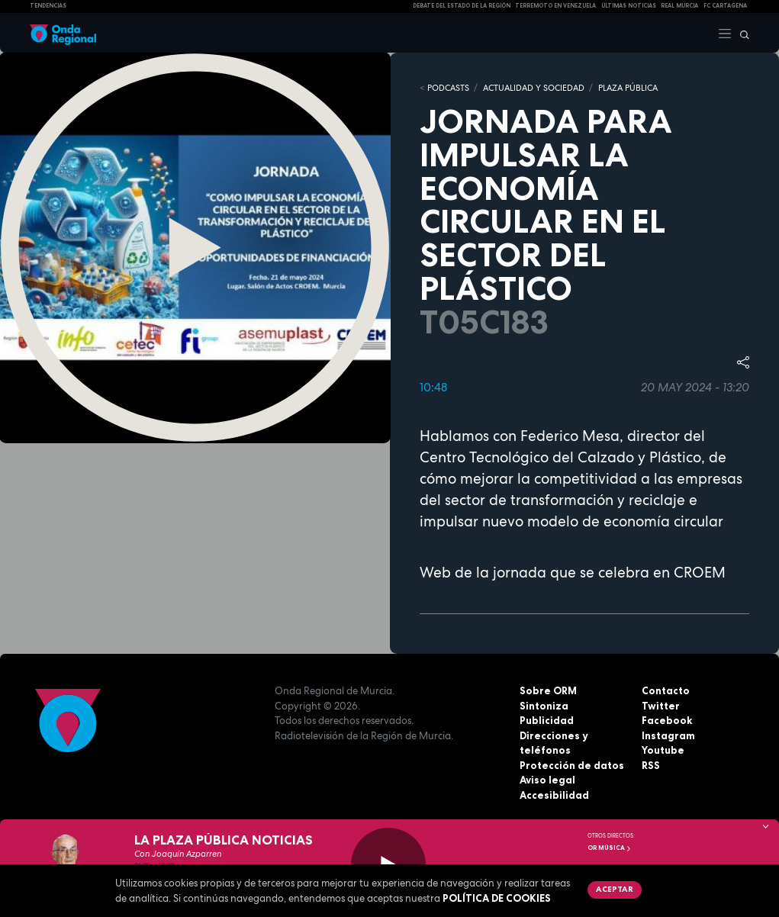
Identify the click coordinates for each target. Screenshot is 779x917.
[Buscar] (740, 33)
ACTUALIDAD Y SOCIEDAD (533, 87)
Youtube (663, 750)
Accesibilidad (554, 795)
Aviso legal (547, 780)
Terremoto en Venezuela (555, 5)
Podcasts (448, 87)
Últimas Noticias (628, 5)
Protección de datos (572, 765)
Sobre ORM (548, 690)
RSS (651, 765)
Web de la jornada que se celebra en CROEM (573, 572)
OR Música (609, 847)
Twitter (661, 706)
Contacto (666, 690)
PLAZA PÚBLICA (628, 87)
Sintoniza (544, 706)
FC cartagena (725, 5)
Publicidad (547, 720)
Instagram (668, 735)
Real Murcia (679, 5)
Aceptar (614, 888)
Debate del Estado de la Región (461, 5)
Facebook (667, 720)
